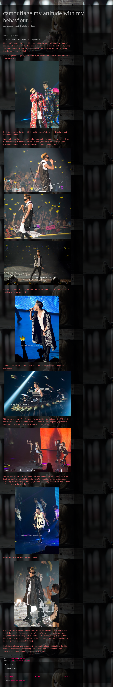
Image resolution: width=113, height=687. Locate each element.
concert (14, 660)
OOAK (28, 660)
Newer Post (8, 677)
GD (25, 660)
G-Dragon (20, 660)
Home (37, 677)
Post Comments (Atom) (18, 681)
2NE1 (9, 660)
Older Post (66, 677)
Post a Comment (12, 668)
